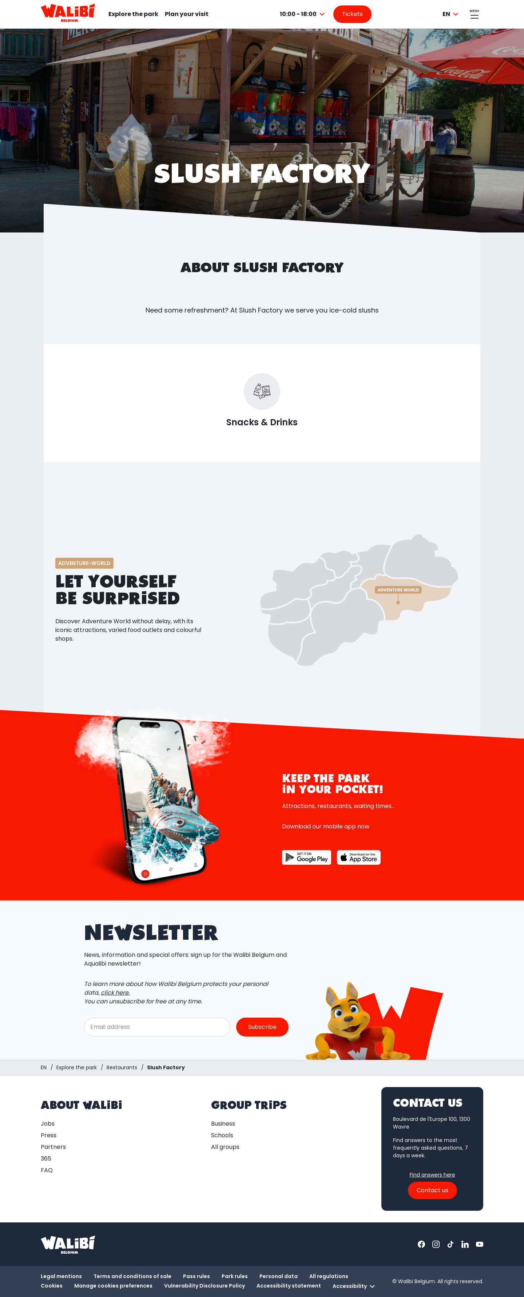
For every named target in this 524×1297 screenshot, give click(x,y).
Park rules (235, 1276)
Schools (222, 1135)
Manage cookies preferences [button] (113, 1285)
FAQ (47, 1170)
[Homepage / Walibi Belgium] (44, 1067)
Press (48, 1135)
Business (223, 1123)
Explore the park (133, 14)
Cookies (52, 1285)
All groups (225, 1147)
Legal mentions (61, 1276)
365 (46, 1158)
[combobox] (303, 14)
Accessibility (355, 1286)
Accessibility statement (289, 1285)
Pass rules (196, 1276)
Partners (53, 1147)
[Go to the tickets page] (352, 14)
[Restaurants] (122, 1067)
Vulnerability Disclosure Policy (204, 1285)
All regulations (328, 1276)
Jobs (48, 1123)
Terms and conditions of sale (132, 1276)
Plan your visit (187, 14)
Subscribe (262, 1027)
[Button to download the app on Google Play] (306, 857)
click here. (115, 993)
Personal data (278, 1276)
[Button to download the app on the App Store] (359, 857)
